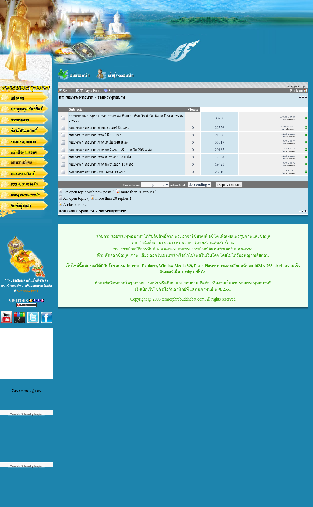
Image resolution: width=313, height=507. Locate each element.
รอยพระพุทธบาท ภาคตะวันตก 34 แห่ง (100, 157)
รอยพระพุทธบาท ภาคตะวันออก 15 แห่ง (101, 164)
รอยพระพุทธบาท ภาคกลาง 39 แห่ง (97, 172)
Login (303, 86)
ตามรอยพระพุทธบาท (76, 97)
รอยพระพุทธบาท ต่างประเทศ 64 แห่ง (99, 128)
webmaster (290, 119)
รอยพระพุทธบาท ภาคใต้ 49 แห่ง (95, 135)
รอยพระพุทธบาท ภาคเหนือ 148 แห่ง (98, 142)
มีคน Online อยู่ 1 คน (26, 391)
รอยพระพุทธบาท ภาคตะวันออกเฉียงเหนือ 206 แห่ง (110, 150)
